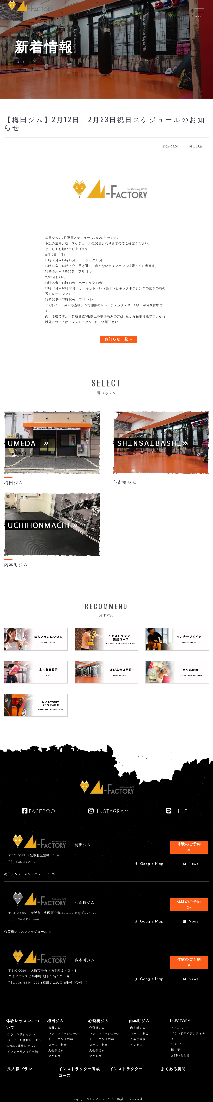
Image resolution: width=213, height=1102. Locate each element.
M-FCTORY (179, 1027)
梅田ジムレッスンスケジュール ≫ (29, 874)
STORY (176, 1044)
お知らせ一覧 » (118, 339)
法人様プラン (19, 1069)
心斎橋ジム (98, 1021)
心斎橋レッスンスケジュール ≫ (28, 932)
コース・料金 (57, 1045)
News (190, 864)
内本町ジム (139, 1021)
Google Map (149, 864)
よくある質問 (173, 1069)
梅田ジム (55, 1021)
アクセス (54, 1056)
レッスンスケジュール (63, 1033)
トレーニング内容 (60, 1039)
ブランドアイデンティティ (188, 1036)
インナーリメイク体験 (22, 1051)
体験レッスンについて (23, 1024)
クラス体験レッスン (21, 1034)
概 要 (175, 1050)
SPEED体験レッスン (22, 1046)
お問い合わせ (180, 1055)
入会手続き (56, 1050)
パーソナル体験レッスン (24, 1040)
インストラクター (126, 1069)
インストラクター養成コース (79, 1072)
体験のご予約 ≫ (189, 847)
